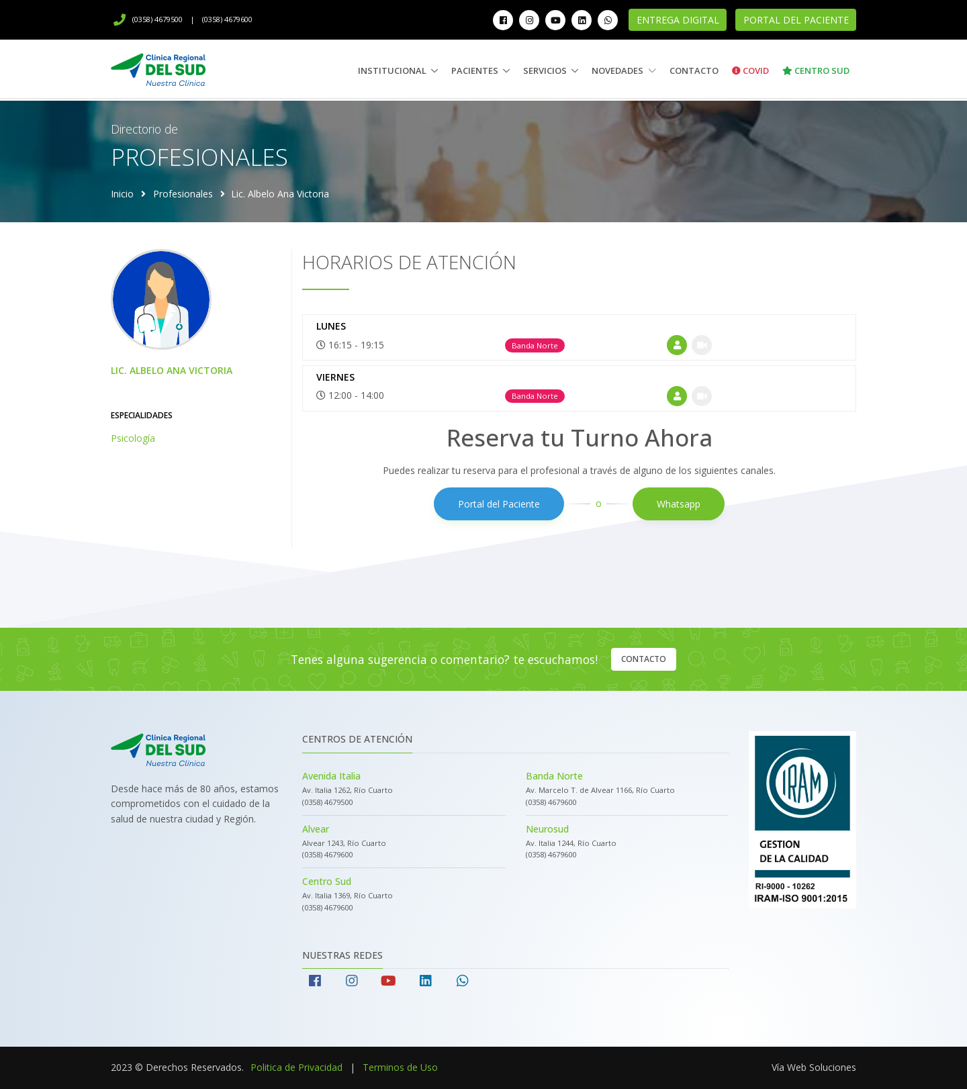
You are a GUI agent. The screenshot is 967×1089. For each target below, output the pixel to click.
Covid (750, 70)
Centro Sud (815, 70)
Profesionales (183, 193)
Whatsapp (678, 504)
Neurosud (547, 828)
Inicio (122, 193)
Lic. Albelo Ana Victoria (171, 370)
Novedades (624, 70)
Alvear (315, 828)
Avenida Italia (331, 775)
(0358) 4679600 (227, 19)
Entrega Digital (678, 19)
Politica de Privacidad (296, 1067)
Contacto (694, 70)
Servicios (545, 70)
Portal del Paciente (796, 19)
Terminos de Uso (400, 1067)
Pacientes (474, 70)
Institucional (392, 70)
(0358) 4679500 (148, 19)
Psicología (133, 438)
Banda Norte (554, 775)
